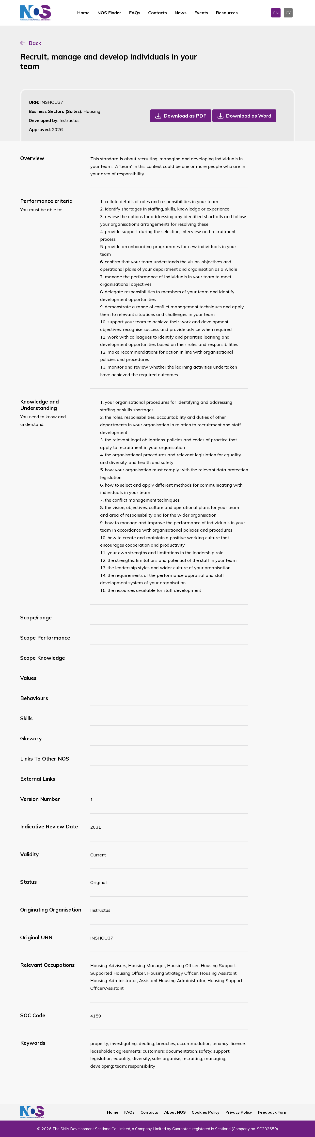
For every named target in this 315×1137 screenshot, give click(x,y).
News (181, 12)
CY (288, 12)
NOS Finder (109, 12)
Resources (227, 12)
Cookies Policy (206, 1112)
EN (276, 12)
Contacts (157, 12)
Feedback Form (272, 1112)
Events (201, 12)
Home (83, 12)
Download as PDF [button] (185, 116)
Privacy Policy (238, 1112)
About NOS (175, 1112)
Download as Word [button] (248, 116)
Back (35, 43)
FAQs (134, 12)
